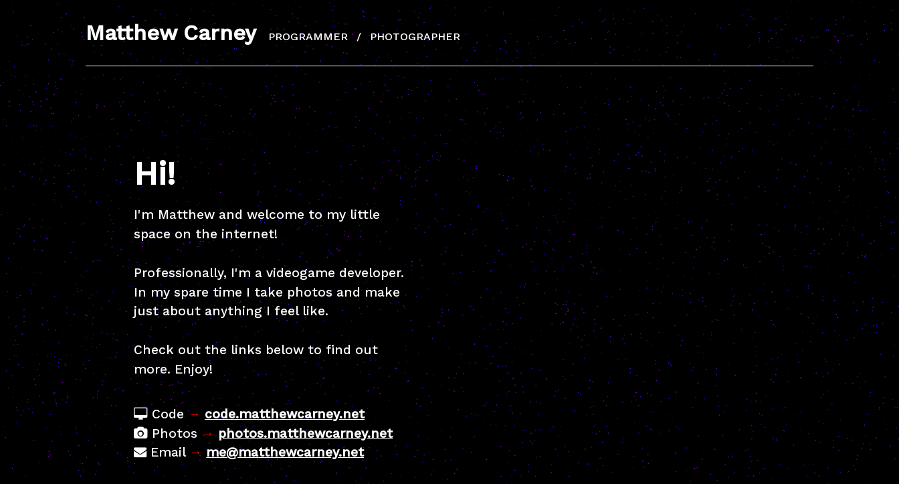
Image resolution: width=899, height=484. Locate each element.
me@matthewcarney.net (285, 452)
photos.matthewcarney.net (305, 433)
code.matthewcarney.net (285, 414)
